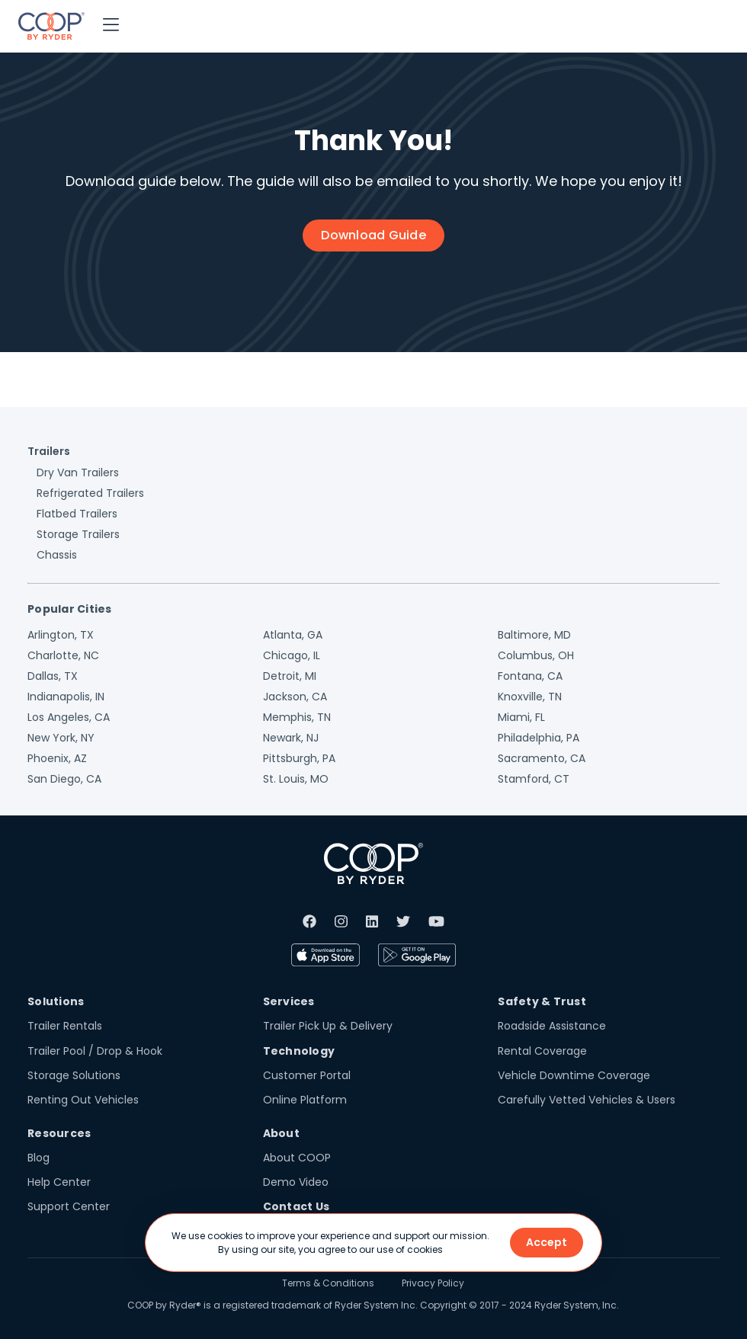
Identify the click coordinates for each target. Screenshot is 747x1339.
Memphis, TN (297, 717)
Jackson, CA (295, 696)
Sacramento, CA (541, 758)
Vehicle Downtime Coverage (574, 1075)
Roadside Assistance (552, 1025)
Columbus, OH (536, 655)
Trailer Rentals (64, 1025)
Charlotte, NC (63, 655)
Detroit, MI (289, 676)
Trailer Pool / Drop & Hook (94, 1051)
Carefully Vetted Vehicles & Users (586, 1099)
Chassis (57, 554)
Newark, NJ (291, 737)
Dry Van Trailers (78, 472)
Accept (546, 1242)
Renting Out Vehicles (83, 1099)
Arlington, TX (60, 634)
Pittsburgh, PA (299, 758)
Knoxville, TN (530, 696)
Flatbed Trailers (77, 513)
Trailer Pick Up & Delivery (328, 1025)
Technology (299, 1051)
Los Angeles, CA (68, 717)
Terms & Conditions (328, 1283)
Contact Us (296, 1206)
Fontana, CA (530, 676)
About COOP (297, 1157)
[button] (111, 26)
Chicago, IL (291, 655)
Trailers (48, 451)
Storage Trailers (78, 534)
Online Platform (305, 1099)
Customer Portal (307, 1075)
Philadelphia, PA (538, 737)
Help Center (59, 1182)
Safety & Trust (542, 1001)
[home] (51, 26)
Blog (38, 1157)
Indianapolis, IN (65, 696)
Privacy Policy (433, 1283)
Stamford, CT (533, 778)
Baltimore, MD (534, 634)
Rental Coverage (542, 1051)
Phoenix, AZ (57, 758)
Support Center (68, 1206)
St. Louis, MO (296, 778)
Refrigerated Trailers (90, 493)
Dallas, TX (52, 676)
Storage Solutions (73, 1075)
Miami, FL (521, 717)
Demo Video (296, 1182)
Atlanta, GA (292, 634)
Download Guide (373, 235)
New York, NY (61, 737)
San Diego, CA (64, 778)
